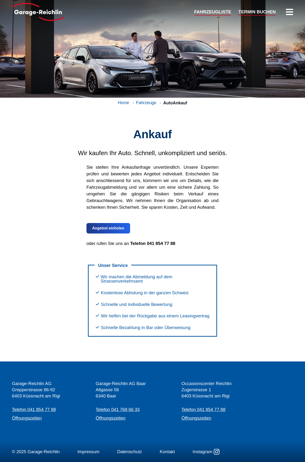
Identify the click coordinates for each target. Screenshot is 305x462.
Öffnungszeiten (27, 418)
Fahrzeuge (146, 103)
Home (123, 103)
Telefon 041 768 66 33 (118, 409)
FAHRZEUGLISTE (212, 12)
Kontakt (167, 451)
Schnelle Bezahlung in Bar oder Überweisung (145, 327)
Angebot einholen (108, 228)
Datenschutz (129, 451)
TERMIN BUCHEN (257, 12)
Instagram (206, 452)
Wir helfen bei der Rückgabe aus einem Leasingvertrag (155, 316)
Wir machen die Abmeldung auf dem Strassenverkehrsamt (137, 279)
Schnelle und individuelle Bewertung (137, 304)
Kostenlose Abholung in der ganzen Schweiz (145, 293)
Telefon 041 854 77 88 (34, 409)
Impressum (88, 451)
